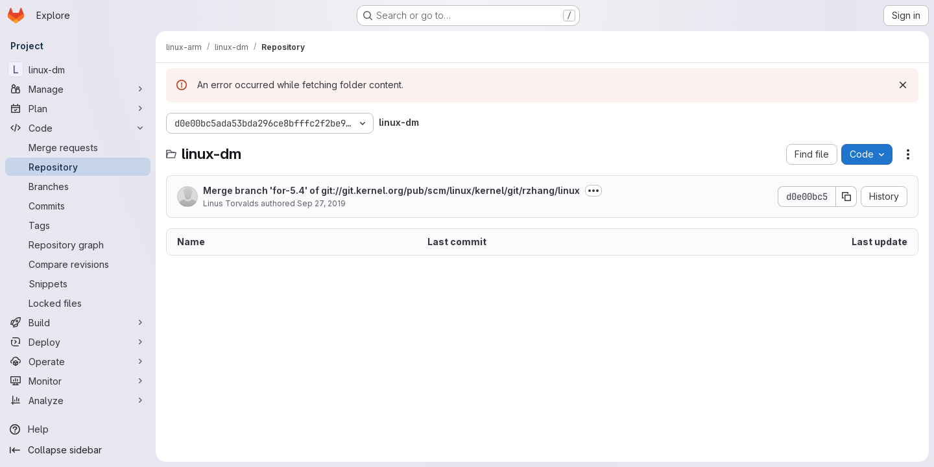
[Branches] (77, 186)
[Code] (77, 128)
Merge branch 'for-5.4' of (391, 190)
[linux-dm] (77, 69)
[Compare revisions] (77, 264)
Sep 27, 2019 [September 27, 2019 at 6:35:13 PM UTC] (321, 203)
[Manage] (77, 89)
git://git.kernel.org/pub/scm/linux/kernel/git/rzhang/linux (450, 190)
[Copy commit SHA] (846, 196)
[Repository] (77, 167)
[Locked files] (77, 303)
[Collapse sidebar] (77, 450)
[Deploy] (77, 342)
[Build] (77, 322)
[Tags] (77, 225)
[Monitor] (77, 381)
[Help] (77, 429)
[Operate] (77, 361)
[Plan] (77, 108)
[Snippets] (77, 283)
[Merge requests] (77, 147)
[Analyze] (77, 400)
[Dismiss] (903, 85)
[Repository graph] (77, 244)
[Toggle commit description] (593, 191)
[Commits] (77, 206)
